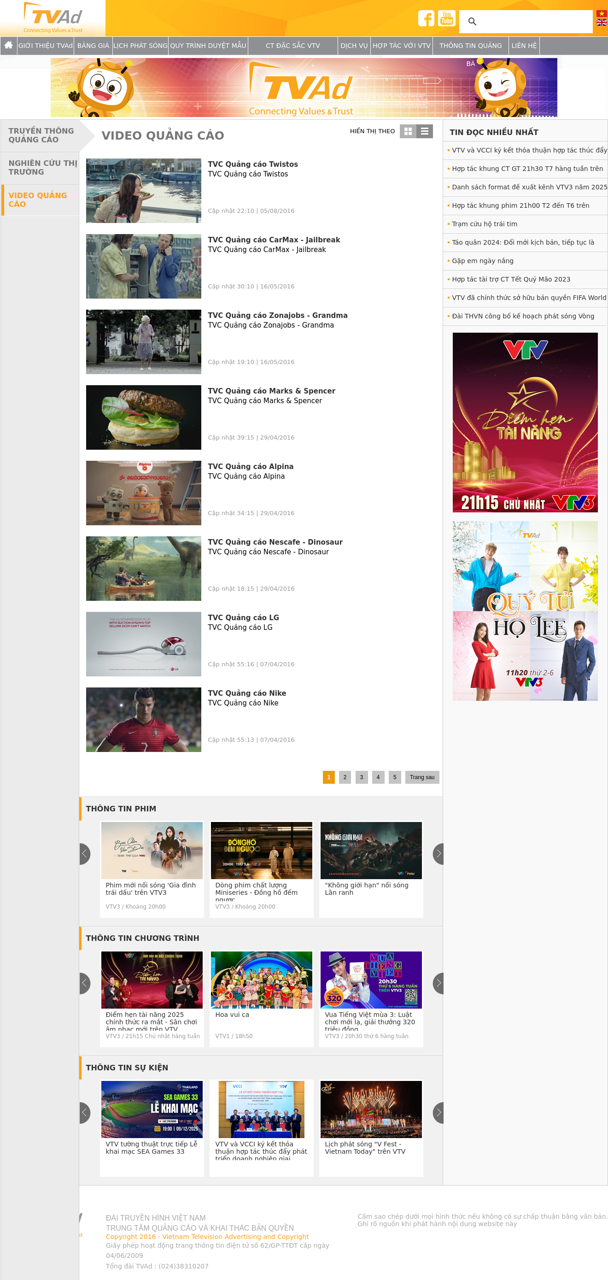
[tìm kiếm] (524, 21)
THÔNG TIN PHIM (121, 808)
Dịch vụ (354, 45)
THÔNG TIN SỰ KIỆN (127, 1067)
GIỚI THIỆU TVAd (45, 45)
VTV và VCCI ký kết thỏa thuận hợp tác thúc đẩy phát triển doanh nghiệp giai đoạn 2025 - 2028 (530, 153)
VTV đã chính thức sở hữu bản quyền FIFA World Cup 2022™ (529, 300)
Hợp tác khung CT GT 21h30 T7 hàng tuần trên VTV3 (527, 171)
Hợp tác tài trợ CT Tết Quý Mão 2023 (511, 279)
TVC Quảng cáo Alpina (251, 467)
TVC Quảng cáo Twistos (253, 164)
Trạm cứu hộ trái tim (485, 224)
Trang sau (422, 777)
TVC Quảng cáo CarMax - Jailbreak (274, 240)
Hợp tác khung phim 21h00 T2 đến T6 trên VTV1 (521, 208)
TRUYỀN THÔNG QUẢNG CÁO (41, 135)
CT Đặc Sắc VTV (293, 45)
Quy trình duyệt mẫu (208, 45)
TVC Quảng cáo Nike (247, 693)
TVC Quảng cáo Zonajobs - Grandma (278, 315)
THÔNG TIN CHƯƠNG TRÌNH (142, 938)
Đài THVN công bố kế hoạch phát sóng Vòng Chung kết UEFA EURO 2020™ (523, 318)
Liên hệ (524, 45)
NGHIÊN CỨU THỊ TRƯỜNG (43, 167)
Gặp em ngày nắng (483, 260)
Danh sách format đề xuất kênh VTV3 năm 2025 (530, 187)
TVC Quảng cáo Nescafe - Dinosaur (275, 542)
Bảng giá (93, 45)
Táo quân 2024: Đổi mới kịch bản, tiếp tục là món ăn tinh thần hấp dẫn (523, 245)
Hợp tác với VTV (402, 45)
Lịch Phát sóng (140, 45)
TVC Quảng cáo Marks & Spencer (272, 391)
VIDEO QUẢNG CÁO (38, 200)
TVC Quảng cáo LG (244, 618)
